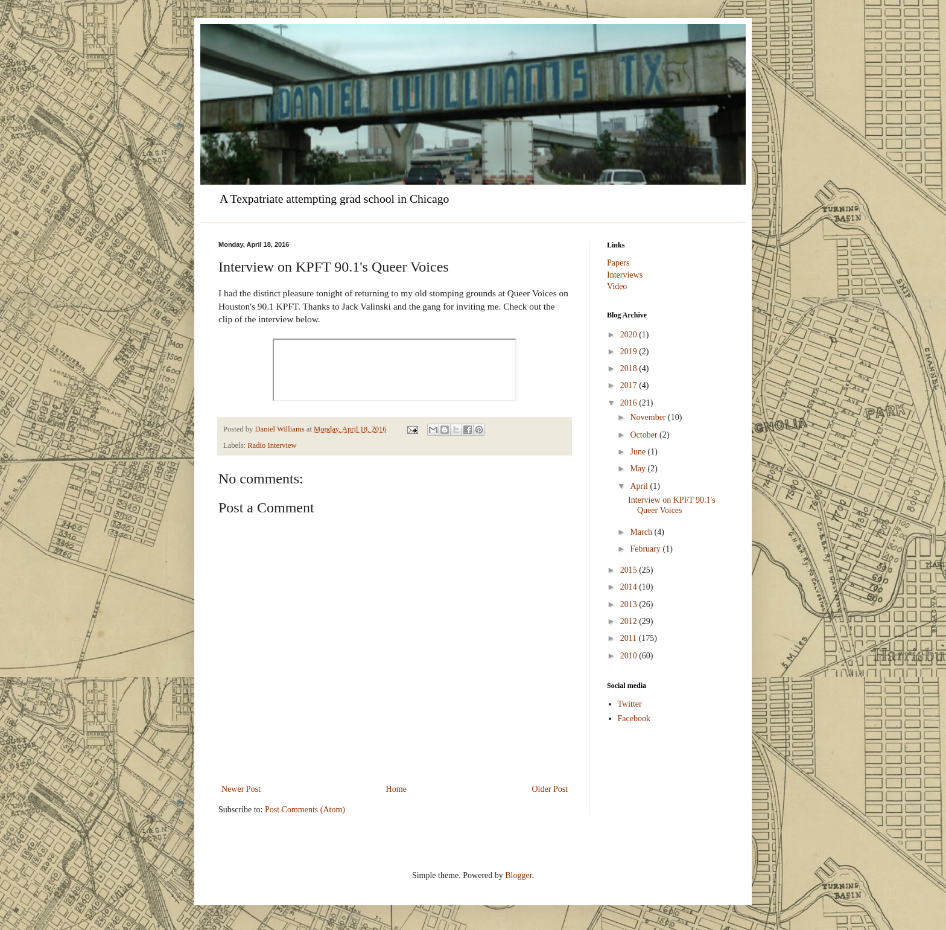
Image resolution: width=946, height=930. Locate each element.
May (638, 468)
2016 (630, 402)
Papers (618, 262)
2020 (630, 334)
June (638, 451)
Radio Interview (271, 445)
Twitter (630, 704)
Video (617, 286)
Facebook (634, 718)
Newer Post (241, 789)
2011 (629, 638)
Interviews (625, 274)
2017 (630, 385)
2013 (630, 604)
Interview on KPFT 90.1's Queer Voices (672, 505)
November (649, 417)
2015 (630, 570)
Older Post (550, 789)
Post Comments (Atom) (305, 809)
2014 (630, 586)
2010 (630, 655)
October (644, 434)
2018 (630, 368)
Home (396, 789)
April (640, 486)
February (646, 548)
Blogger (518, 875)
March (642, 532)
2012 (630, 621)
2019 (630, 351)
